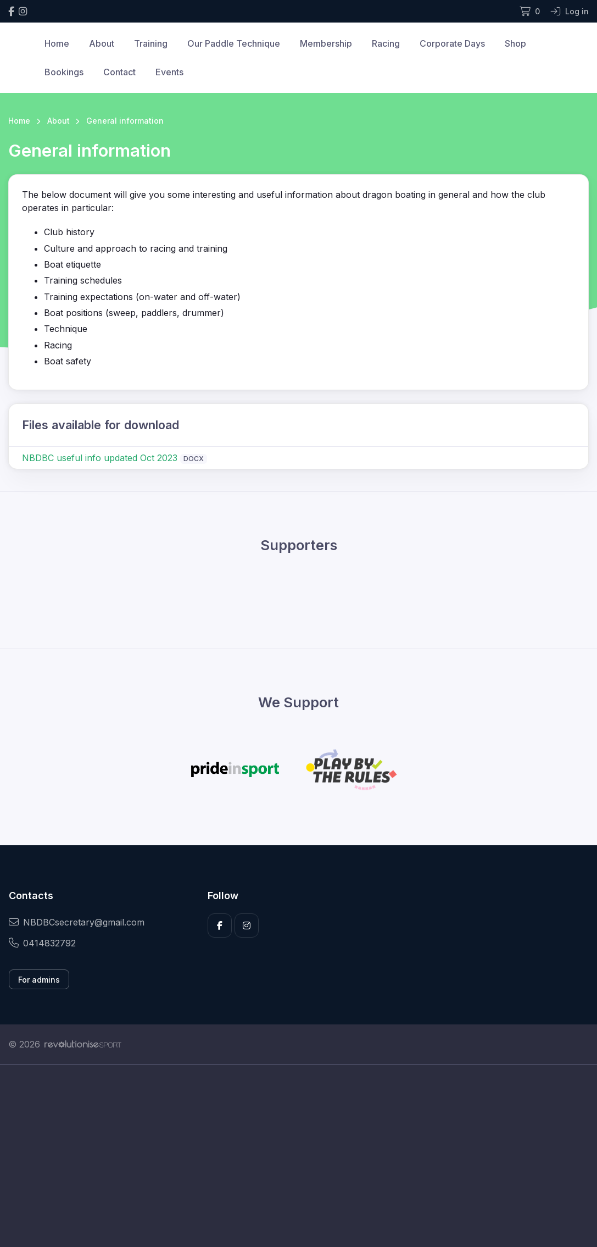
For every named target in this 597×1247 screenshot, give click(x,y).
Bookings (63, 71)
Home (56, 43)
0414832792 (42, 943)
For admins (39, 979)
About (101, 43)
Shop (515, 43)
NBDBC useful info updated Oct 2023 (99, 457)
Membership (326, 43)
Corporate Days (452, 43)
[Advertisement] (298, 1168)
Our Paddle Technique (233, 43)
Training (151, 43)
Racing (386, 43)
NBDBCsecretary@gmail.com (76, 922)
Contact (119, 71)
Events (169, 71)
